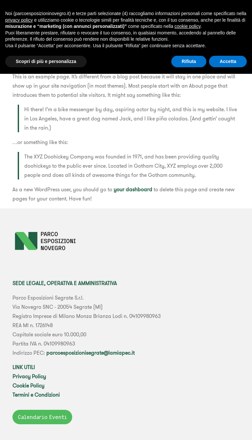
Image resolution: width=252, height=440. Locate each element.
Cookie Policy (28, 385)
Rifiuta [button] (189, 61)
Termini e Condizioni (36, 394)
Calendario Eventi (42, 417)
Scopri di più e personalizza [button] (46, 61)
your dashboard (133, 189)
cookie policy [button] (187, 26)
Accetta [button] (228, 61)
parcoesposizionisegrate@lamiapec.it (90, 352)
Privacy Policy (29, 376)
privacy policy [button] (19, 20)
